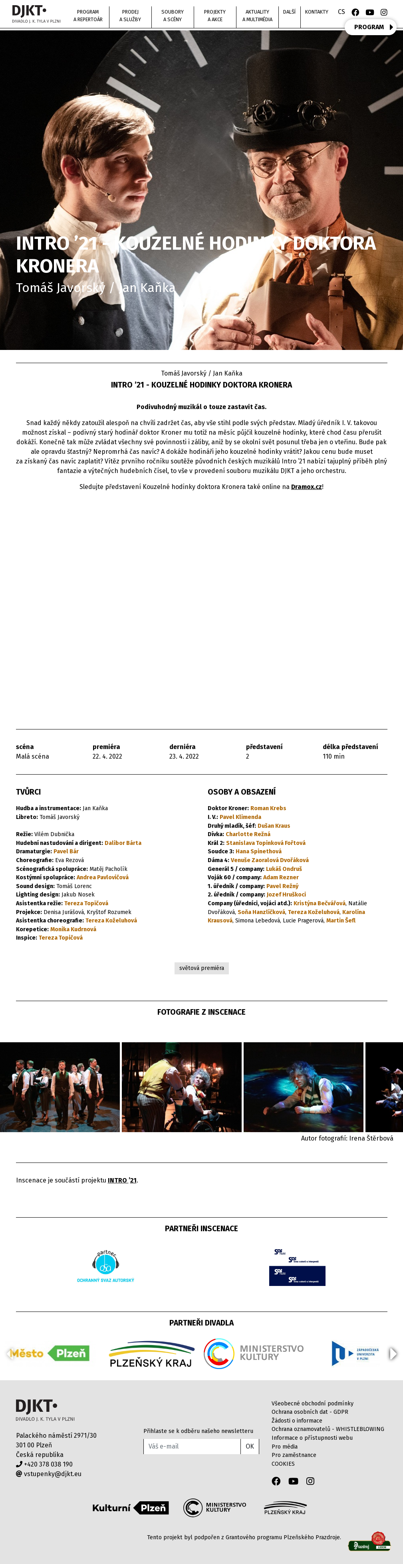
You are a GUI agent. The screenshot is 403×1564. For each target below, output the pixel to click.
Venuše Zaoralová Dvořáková (270, 860)
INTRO (118, 1180)
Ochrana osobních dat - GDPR (310, 1412)
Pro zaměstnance (294, 1455)
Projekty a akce (215, 15)
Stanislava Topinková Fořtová (266, 843)
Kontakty (316, 12)
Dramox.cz (306, 487)
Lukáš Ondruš (284, 869)
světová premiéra (201, 968)
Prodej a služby (130, 15)
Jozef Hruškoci (286, 894)
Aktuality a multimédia (257, 15)
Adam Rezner (281, 877)
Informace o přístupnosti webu (312, 1438)
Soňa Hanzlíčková (261, 912)
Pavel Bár (66, 851)
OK (250, 1446)
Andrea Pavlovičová (103, 877)
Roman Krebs (268, 808)
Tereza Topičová (86, 903)
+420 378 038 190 (44, 1464)
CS (341, 12)
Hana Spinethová (259, 851)
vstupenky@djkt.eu (48, 1474)
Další (289, 12)
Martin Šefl (340, 920)
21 (133, 1180)
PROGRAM (373, 27)
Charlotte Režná (248, 834)
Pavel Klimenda (240, 817)
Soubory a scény (172, 15)
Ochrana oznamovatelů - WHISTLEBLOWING (328, 1429)
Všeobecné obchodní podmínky (312, 1403)
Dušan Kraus (274, 826)
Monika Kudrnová (73, 929)
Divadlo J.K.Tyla (45, 1410)
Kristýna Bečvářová (319, 903)
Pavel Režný (282, 886)
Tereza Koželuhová (111, 920)
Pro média (285, 1446)
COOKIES (283, 1464)
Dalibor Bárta (123, 843)
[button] (393, 1087)
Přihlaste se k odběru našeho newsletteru (198, 1431)
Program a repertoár (88, 15)
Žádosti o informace (297, 1420)
